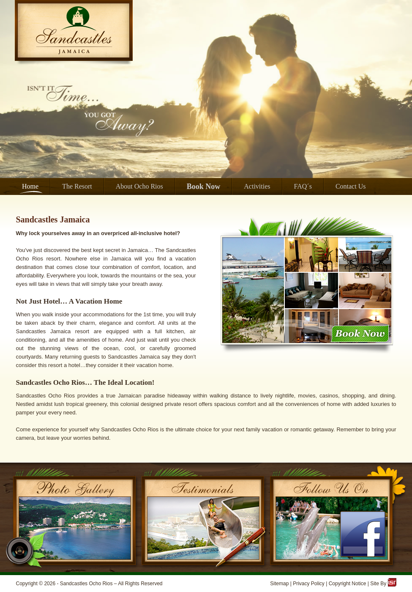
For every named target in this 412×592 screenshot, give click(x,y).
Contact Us (351, 186)
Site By (383, 584)
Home (30, 186)
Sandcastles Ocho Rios (86, 584)
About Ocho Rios (139, 186)
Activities (257, 186)
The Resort (77, 186)
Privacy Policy (309, 584)
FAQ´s (303, 186)
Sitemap (279, 584)
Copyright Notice (347, 584)
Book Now (204, 186)
